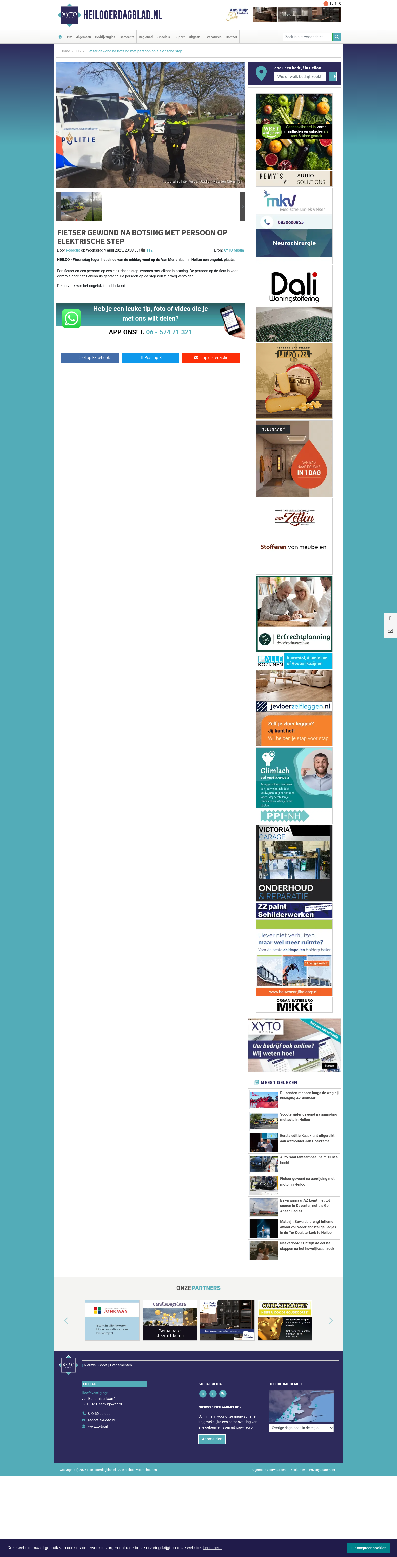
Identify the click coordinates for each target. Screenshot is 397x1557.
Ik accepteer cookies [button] (368, 1548)
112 (69, 37)
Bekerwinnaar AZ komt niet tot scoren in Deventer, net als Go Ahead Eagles (305, 1205)
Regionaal (146, 37)
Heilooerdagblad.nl (122, 15)
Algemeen (83, 37)
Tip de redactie (211, 357)
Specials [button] (163, 37)
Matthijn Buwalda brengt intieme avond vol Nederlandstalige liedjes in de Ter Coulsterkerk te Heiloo (308, 1227)
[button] (58, 206)
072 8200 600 (99, 1403)
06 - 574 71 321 (169, 332)
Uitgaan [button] (194, 37)
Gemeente (127, 37)
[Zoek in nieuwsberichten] (308, 37)
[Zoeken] (337, 37)
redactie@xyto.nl (101, 1409)
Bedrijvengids (105, 37)
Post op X (150, 357)
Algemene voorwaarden (269, 1459)
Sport (180, 37)
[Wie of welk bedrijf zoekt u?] (300, 76)
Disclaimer (297, 1459)
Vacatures (214, 37)
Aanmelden (212, 1428)
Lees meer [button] (212, 1548)
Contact (231, 37)
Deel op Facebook (90, 357)
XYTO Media (234, 250)
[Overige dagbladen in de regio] (301, 1392)
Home (65, 51)
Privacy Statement (322, 1459)
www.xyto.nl (98, 1416)
